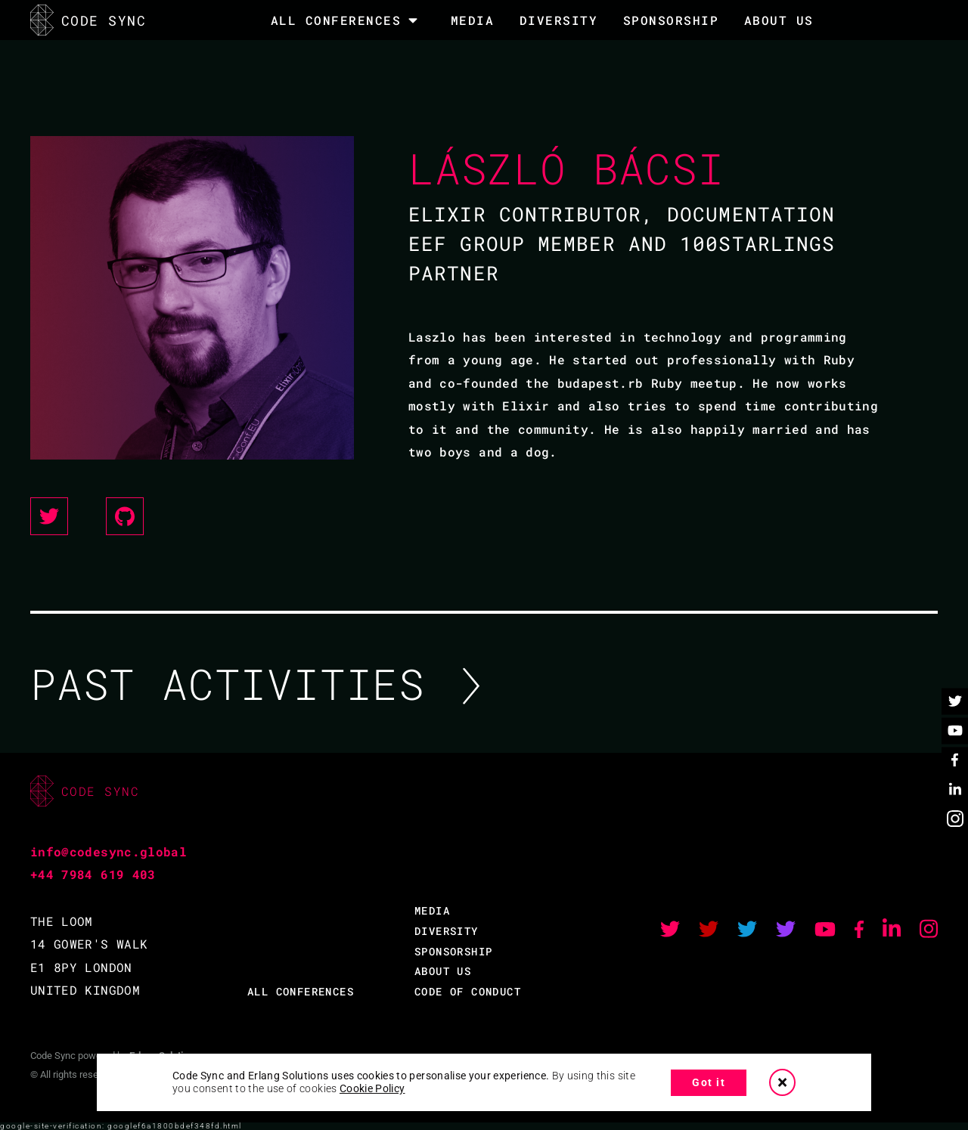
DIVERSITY (559, 20)
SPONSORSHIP (671, 20)
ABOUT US (442, 971)
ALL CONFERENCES (300, 991)
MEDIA (473, 20)
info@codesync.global (108, 851)
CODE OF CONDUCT (467, 991)
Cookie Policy (372, 1088)
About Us (779, 20)
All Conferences (336, 20)
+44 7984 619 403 (93, 874)
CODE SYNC (88, 20)
